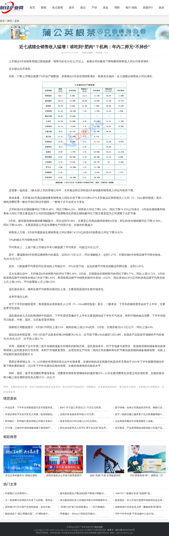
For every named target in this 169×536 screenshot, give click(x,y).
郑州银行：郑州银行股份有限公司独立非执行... (29, 421)
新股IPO (148, 7)
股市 (71, 7)
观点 (83, 7)
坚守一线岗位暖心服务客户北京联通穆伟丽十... (139, 414)
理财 (117, 7)
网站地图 (98, 527)
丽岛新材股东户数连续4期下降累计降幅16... (83, 493)
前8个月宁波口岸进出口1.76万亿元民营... (81, 407)
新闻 (43, 7)
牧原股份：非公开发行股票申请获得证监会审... (139, 500)
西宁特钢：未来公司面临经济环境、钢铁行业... (139, 407)
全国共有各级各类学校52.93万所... (77, 414)
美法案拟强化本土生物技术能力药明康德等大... (84, 500)
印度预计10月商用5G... (17, 493)
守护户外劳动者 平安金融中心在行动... (135, 513)
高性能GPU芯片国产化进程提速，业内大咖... (28, 507)
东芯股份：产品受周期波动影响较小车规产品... (139, 428)
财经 (9, 21)
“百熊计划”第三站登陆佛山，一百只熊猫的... (83, 507)
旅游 (161, 7)
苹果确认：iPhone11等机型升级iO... (78, 513)
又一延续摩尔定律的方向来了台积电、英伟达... (29, 500)
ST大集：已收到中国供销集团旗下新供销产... (28, 428)
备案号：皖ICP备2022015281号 (121, 530)
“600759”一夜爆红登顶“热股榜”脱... (133, 493)
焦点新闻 (57, 7)
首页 (32, 7)
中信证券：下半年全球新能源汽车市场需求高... (29, 407)
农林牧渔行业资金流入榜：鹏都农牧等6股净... (139, 507)
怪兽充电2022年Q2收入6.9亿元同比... (79, 421)
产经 (94, 7)
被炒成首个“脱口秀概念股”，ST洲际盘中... (27, 513)
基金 (105, 7)
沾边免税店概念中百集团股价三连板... (135, 421)
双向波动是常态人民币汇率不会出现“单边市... (84, 428)
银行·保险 (131, 7)
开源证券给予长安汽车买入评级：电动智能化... (29, 414)
